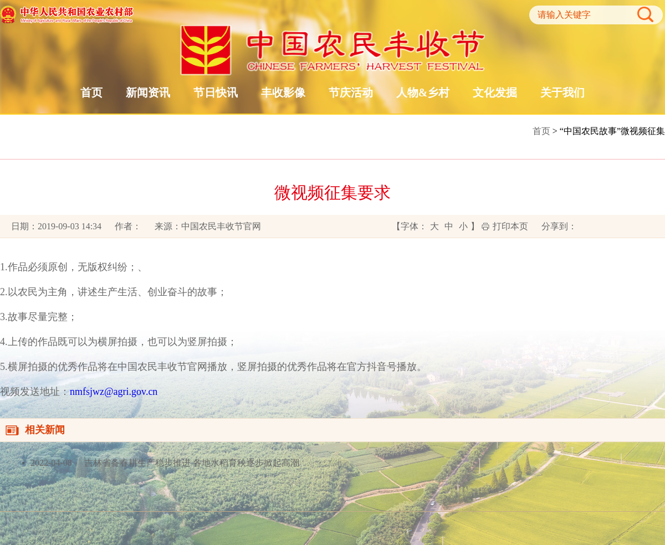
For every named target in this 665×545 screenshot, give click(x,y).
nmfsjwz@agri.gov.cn (113, 391)
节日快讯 (215, 92)
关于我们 (562, 92)
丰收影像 (283, 92)
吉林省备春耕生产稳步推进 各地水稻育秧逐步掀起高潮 (190, 462)
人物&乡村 (423, 92)
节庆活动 (351, 92)
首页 (91, 92)
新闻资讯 (148, 92)
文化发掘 (495, 92)
